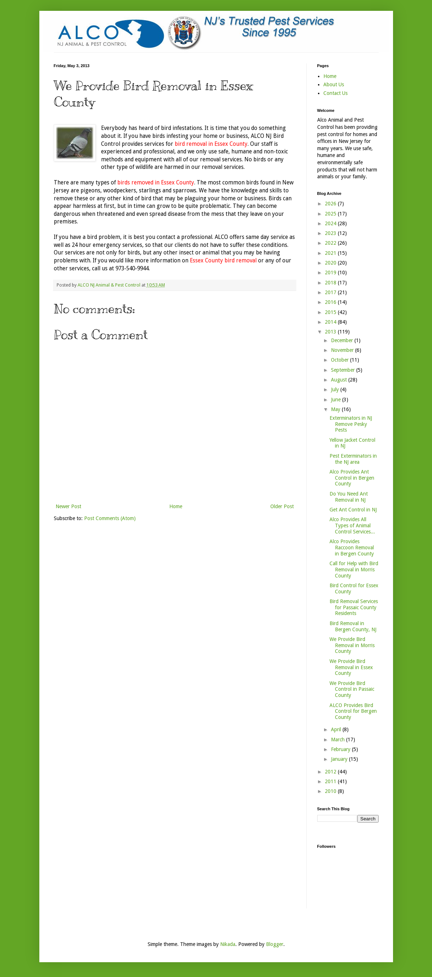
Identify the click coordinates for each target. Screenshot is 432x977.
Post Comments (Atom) (110, 518)
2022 (331, 243)
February (341, 749)
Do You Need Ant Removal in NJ (349, 497)
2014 (331, 322)
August (339, 380)
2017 (331, 292)
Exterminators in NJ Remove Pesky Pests (351, 424)
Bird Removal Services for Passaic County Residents (354, 607)
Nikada (227, 944)
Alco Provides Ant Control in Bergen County (352, 478)
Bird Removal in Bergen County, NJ (353, 626)
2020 (331, 263)
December (342, 340)
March (338, 739)
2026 (331, 203)
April (336, 729)
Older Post (282, 506)
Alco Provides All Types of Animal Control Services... (352, 525)
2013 (331, 332)
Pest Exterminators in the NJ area (353, 459)
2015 (331, 312)
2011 (331, 781)
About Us (333, 84)
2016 (331, 302)
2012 (331, 772)
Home (175, 506)
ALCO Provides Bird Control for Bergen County (353, 711)
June (336, 399)
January (340, 759)
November (343, 350)
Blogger (274, 944)
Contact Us (335, 93)
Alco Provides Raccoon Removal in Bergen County (352, 547)
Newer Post (68, 506)
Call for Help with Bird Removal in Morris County (354, 570)
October (340, 360)
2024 (331, 223)
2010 (331, 791)
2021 (331, 253)
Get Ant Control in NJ (353, 510)
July (335, 389)
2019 (331, 272)
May (336, 409)
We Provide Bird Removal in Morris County (352, 645)
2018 (331, 282)
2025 (331, 214)
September (343, 370)
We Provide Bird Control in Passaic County (352, 689)
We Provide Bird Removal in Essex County (351, 667)
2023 (331, 233)
